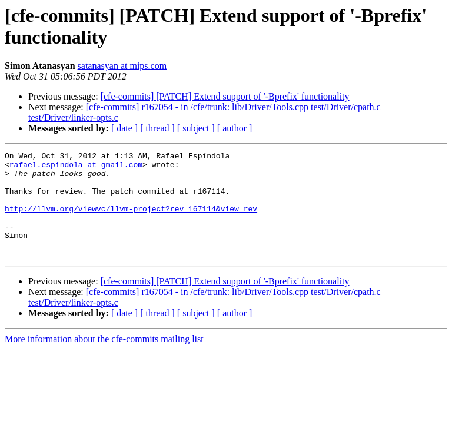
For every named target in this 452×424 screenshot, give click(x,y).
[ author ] (234, 128)
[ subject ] (196, 128)
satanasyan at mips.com (122, 66)
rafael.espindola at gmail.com (75, 168)
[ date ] (124, 128)
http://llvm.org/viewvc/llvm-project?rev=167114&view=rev (131, 221)
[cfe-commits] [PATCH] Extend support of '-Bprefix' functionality (225, 96)
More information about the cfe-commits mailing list (104, 360)
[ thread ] (157, 128)
